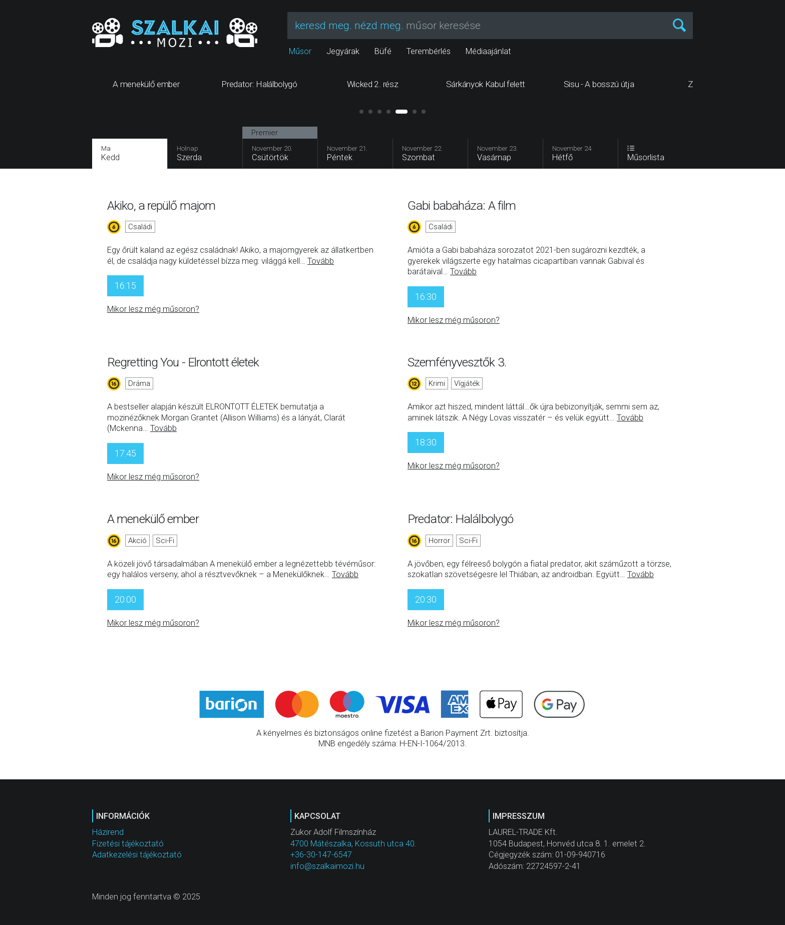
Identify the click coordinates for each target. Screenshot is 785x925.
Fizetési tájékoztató (128, 843)
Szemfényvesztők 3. (457, 362)
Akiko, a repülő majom (161, 205)
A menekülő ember (153, 519)
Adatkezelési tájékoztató (137, 854)
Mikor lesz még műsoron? (153, 309)
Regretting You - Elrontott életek (183, 362)
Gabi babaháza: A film (462, 205)
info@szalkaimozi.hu (327, 866)
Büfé (382, 51)
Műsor (300, 51)
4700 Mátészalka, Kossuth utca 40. (353, 843)
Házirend (108, 832)
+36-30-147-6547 (321, 854)
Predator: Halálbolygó (460, 519)
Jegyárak (342, 51)
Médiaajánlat (488, 51)
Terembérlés (429, 51)
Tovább (320, 261)
